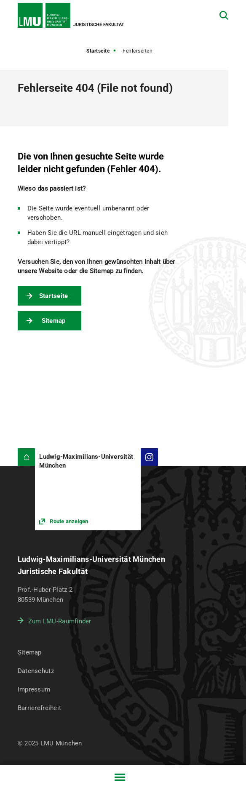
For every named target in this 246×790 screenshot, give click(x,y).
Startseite (98, 51)
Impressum (34, 689)
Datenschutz (36, 671)
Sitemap (54, 321)
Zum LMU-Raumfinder (59, 621)
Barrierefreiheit (39, 708)
